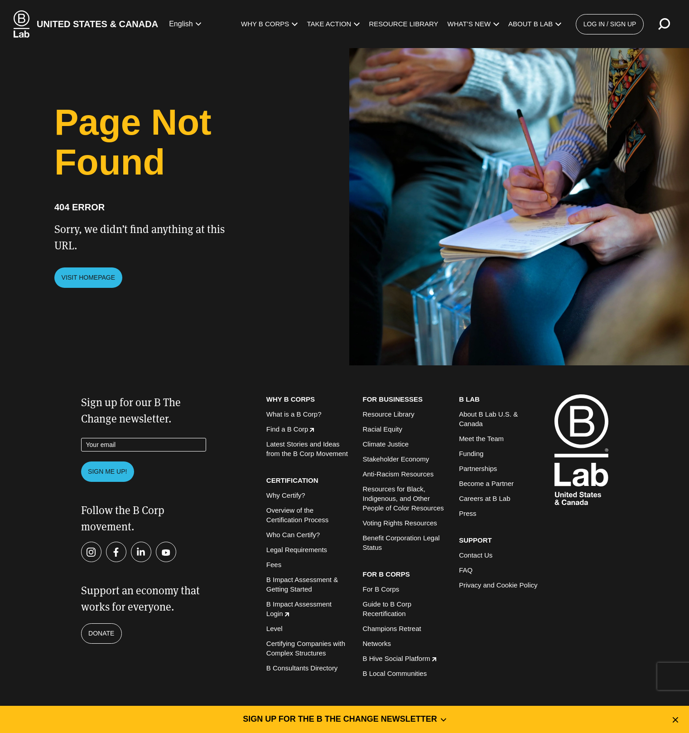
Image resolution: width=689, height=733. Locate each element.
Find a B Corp (290, 429)
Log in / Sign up (609, 24)
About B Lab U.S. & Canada (488, 418)
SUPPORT (475, 540)
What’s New (474, 24)
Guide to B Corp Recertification (386, 608)
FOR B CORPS (386, 574)
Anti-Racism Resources (398, 474)
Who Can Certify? (293, 535)
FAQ (465, 570)
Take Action (333, 24)
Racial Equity (382, 429)
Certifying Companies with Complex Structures (305, 648)
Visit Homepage (89, 277)
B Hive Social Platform (399, 658)
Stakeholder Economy (395, 459)
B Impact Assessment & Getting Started (302, 584)
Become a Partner (486, 483)
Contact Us (475, 555)
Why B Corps (269, 24)
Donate (101, 633)
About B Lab (534, 24)
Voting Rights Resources (399, 523)
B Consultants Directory (302, 668)
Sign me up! (107, 471)
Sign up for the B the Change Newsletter (344, 718)
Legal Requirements (296, 549)
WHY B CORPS (290, 399)
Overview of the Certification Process (297, 515)
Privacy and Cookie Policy (498, 585)
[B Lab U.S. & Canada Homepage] (86, 24)
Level (274, 628)
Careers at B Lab (484, 498)
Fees (273, 564)
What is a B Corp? (294, 414)
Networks (376, 643)
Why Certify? (285, 495)
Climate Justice (385, 444)
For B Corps (380, 589)
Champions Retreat (391, 628)
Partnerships (478, 468)
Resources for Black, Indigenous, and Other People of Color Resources (402, 498)
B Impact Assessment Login (299, 608)
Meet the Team (481, 438)
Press (467, 513)
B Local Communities (394, 673)
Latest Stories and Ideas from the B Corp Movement (307, 448)
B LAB (469, 399)
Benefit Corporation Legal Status (400, 542)
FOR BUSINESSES (392, 399)
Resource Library (403, 24)
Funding (471, 453)
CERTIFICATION (292, 480)
